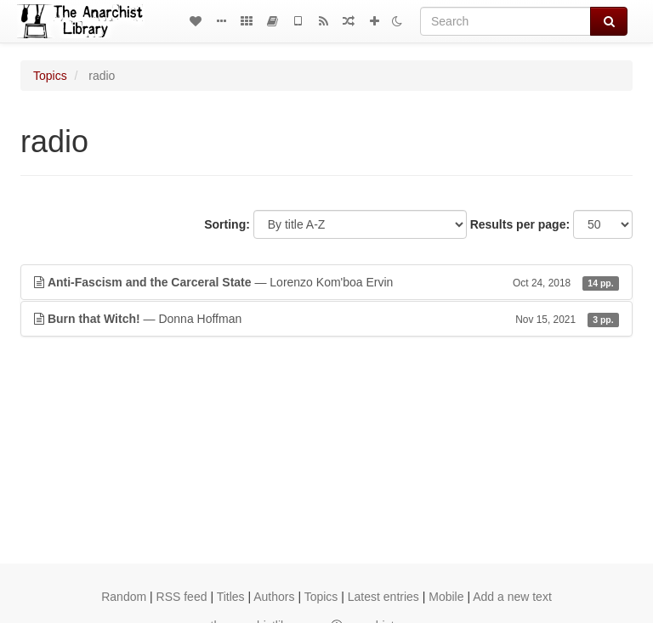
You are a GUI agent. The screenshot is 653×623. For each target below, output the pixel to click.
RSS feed (181, 596)
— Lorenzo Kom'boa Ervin (326, 282)
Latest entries (383, 596)
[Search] (505, 21)
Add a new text (512, 596)
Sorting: (227, 224)
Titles (231, 596)
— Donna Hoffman (326, 318)
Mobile (446, 596)
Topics (50, 75)
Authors (273, 596)
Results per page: (520, 224)
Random (123, 596)
